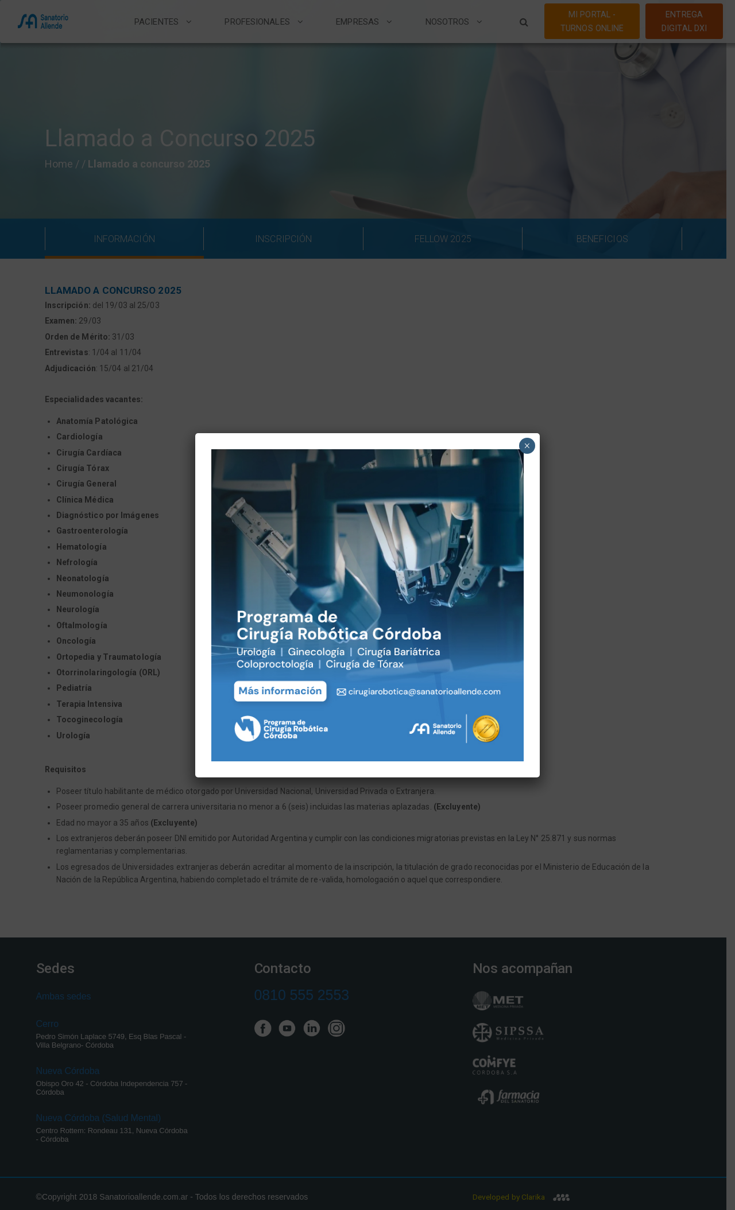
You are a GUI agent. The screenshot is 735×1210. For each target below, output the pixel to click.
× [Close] (527, 445)
